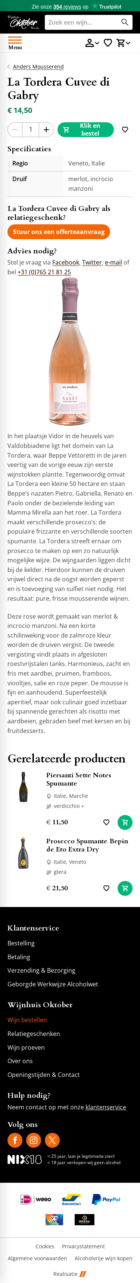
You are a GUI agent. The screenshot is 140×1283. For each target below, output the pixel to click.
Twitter (92, 262)
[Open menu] (14, 42)
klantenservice (105, 1107)
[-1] (14, 129)
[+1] (46, 129)
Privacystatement (83, 1247)
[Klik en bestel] (85, 129)
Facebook (65, 262)
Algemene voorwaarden (37, 1258)
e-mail (113, 262)
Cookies (45, 1247)
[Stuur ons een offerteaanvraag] (58, 231)
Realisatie (69, 1274)
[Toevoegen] (125, 129)
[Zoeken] (75, 22)
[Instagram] (33, 1140)
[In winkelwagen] (125, 822)
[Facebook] (14, 1140)
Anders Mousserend (38, 66)
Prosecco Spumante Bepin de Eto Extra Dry (87, 845)
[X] (52, 1140)
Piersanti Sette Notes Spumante (78, 779)
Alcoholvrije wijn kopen (104, 1258)
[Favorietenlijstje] (108, 42)
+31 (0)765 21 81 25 (44, 272)
